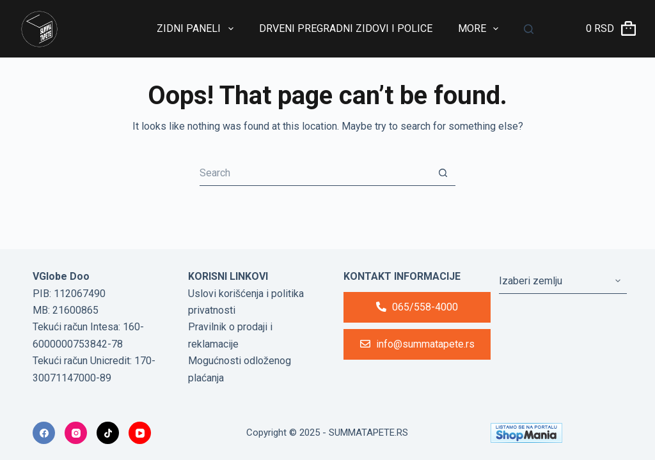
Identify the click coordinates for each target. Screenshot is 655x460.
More (480, 28)
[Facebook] (44, 433)
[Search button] (442, 173)
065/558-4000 (417, 307)
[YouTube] (140, 433)
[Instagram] (76, 433)
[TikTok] (108, 433)
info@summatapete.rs (417, 344)
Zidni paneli (197, 28)
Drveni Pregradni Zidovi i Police (345, 28)
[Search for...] (315, 173)
